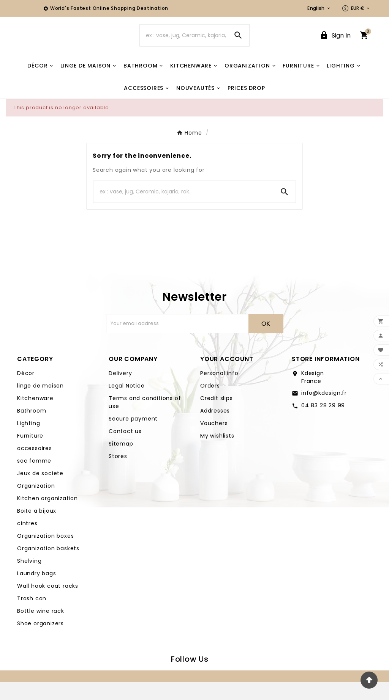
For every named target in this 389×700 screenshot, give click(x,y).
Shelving (29, 579)
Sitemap (121, 462)
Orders (210, 404)
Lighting (28, 441)
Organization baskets (48, 566)
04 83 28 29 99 (323, 423)
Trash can (31, 616)
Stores (118, 474)
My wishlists (217, 454)
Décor (26, 391)
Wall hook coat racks (47, 604)
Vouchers (214, 441)
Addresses (215, 429)
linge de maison (40, 404)
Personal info (219, 391)
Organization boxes (45, 554)
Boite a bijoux (36, 529)
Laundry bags (36, 591)
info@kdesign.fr (324, 411)
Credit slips (216, 416)
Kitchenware (35, 416)
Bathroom (31, 429)
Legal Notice (127, 404)
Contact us (125, 449)
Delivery (120, 391)
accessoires (34, 466)
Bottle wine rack (40, 629)
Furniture (30, 454)
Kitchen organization (47, 516)
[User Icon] (335, 44)
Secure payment (133, 437)
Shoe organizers (40, 641)
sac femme (34, 479)
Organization (36, 504)
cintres (27, 541)
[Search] (183, 44)
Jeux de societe (40, 491)
